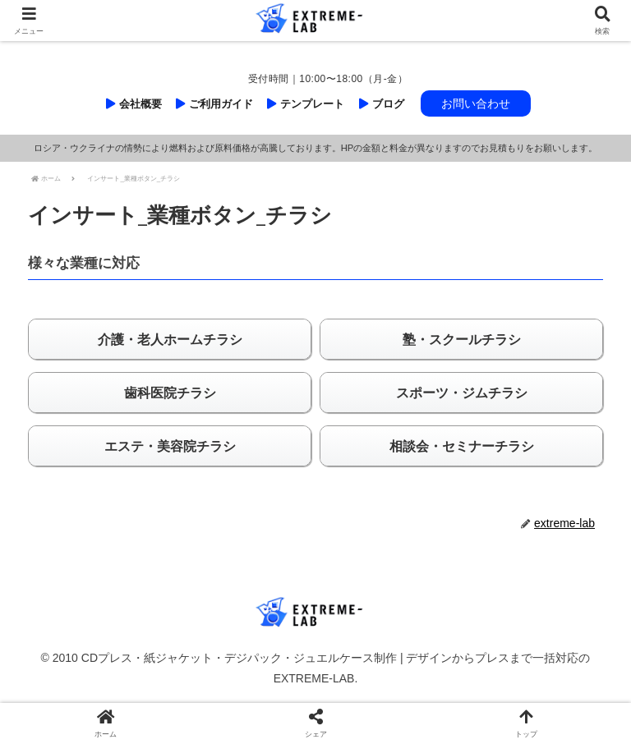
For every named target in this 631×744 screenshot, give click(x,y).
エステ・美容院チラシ (170, 446)
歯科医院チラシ (170, 393)
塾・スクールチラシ (462, 340)
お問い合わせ (475, 103)
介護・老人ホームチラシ (170, 340)
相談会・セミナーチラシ (461, 446)
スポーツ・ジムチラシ (461, 393)
